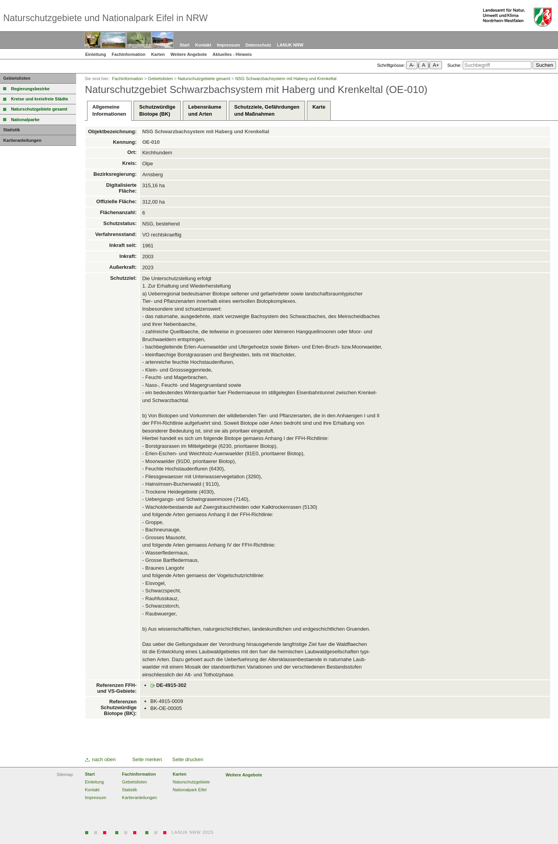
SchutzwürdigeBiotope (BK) (157, 110)
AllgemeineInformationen (110, 110)
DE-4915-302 (171, 685)
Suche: (454, 65)
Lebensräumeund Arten (204, 110)
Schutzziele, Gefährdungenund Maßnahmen (267, 110)
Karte (318, 110)
